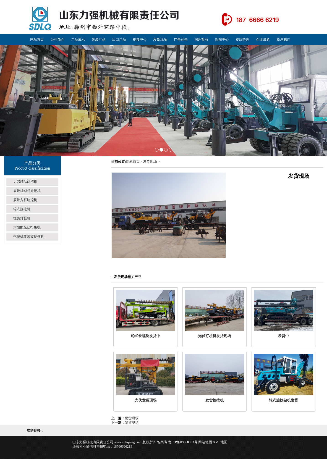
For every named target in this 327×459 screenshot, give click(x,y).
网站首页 (133, 161)
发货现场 (150, 161)
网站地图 (205, 442)
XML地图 (220, 442)
